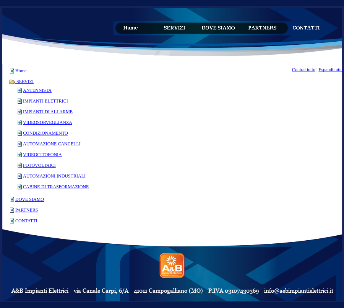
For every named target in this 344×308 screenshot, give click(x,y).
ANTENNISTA (37, 90)
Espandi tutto (330, 69)
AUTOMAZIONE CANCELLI (52, 144)
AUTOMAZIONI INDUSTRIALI (54, 176)
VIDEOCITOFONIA (42, 154)
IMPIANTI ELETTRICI (45, 101)
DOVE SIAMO (29, 199)
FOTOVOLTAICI (39, 165)
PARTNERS (26, 210)
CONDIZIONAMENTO (45, 133)
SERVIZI (21, 81)
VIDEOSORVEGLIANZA (47, 122)
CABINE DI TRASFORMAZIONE (56, 186)
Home (20, 70)
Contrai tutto (303, 69)
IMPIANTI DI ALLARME (48, 111)
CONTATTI (26, 220)
